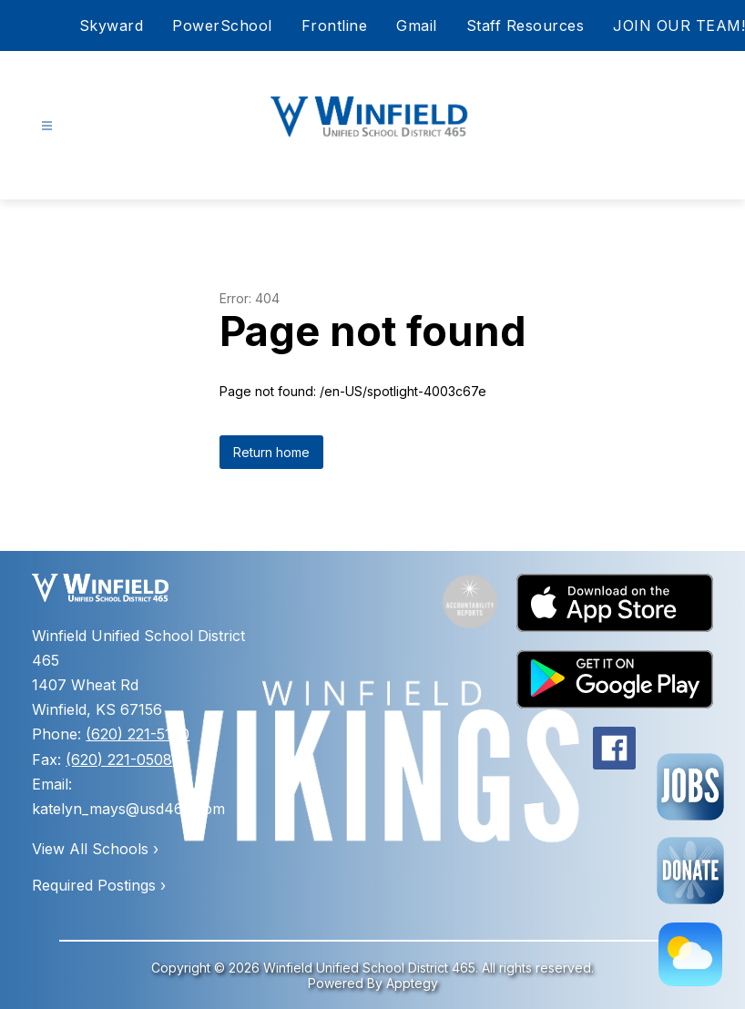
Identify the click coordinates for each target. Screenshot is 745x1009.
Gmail (416, 25)
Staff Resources (525, 25)
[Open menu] (46, 126)
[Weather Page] (690, 954)
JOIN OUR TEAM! (679, 25)
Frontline (334, 25)
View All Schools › (95, 849)
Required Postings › (99, 885)
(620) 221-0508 (119, 759)
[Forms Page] (690, 870)
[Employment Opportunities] (690, 786)
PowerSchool (222, 25)
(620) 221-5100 (137, 734)
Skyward (111, 25)
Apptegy (412, 983)
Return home (271, 452)
